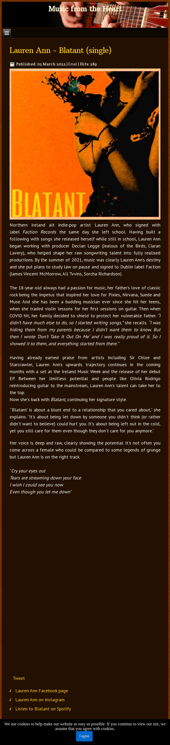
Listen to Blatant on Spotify (43, 709)
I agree (84, 736)
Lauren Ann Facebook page (41, 691)
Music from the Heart (85, 9)
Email (72, 64)
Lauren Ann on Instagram (40, 700)
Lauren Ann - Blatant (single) (61, 50)
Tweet (19, 678)
